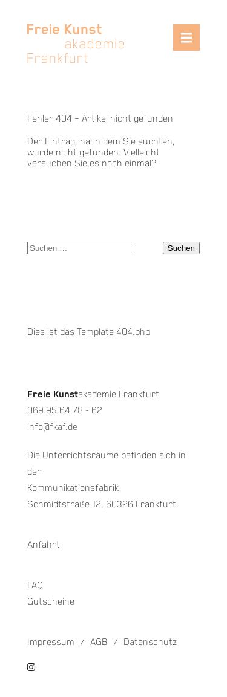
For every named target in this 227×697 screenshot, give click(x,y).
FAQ (35, 585)
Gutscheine (50, 602)
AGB (99, 642)
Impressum (50, 642)
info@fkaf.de (52, 427)
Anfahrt (43, 545)
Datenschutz (150, 642)
